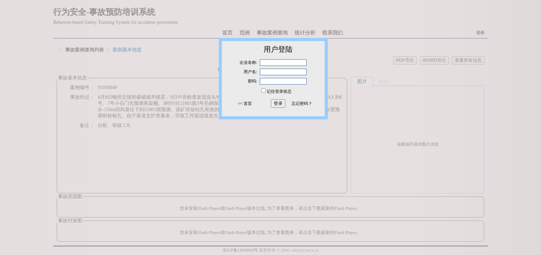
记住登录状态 (279, 91)
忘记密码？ (302, 103)
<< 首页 (245, 103)
